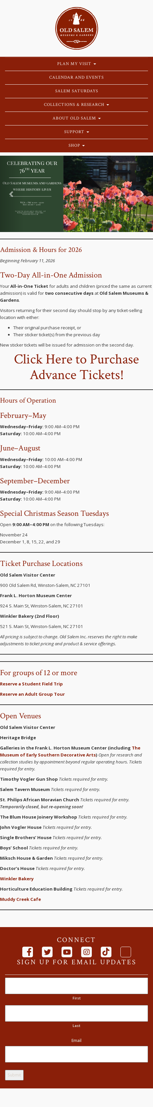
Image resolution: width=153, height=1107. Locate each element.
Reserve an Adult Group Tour (32, 694)
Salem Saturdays (76, 91)
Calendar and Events (76, 77)
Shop (77, 145)
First (77, 998)
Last (76, 1025)
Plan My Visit (76, 64)
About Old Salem (77, 118)
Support (76, 132)
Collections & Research (76, 105)
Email (76, 1040)
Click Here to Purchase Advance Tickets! (76, 367)
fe (38, 899)
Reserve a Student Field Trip (31, 684)
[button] (11, 194)
